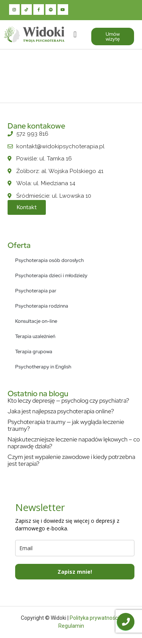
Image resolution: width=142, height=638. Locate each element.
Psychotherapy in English (43, 366)
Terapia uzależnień (35, 336)
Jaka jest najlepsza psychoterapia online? (61, 411)
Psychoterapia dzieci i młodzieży (51, 275)
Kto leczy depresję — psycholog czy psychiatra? (68, 401)
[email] (74, 548)
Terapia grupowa (33, 351)
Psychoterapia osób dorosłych (49, 260)
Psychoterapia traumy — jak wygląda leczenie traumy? (66, 425)
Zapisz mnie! (75, 571)
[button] (75, 35)
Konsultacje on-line (36, 321)
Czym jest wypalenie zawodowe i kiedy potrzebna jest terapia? (71, 460)
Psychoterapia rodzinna (41, 306)
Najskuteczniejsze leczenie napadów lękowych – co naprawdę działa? (74, 442)
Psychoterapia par (35, 290)
